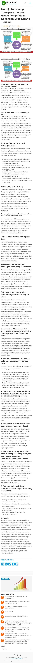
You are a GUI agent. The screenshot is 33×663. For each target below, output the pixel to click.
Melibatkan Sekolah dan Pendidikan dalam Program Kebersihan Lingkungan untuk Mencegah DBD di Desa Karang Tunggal (18, 622)
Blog (18, 26)
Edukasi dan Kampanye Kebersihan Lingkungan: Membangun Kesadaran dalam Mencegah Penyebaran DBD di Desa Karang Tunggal (17, 641)
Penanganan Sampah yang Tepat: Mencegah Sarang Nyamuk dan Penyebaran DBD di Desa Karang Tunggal (17, 629)
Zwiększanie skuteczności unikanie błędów (16, 616)
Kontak (6, 661)
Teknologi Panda (19, 658)
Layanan (12, 661)
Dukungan (19, 661)
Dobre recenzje (9, 611)
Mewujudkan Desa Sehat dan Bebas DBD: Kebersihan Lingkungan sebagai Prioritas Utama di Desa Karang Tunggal (18, 635)
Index (25, 661)
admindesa (6, 26)
